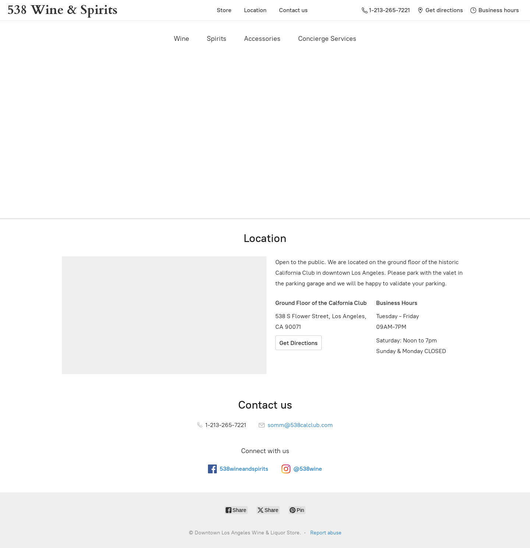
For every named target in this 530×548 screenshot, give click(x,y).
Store (224, 10)
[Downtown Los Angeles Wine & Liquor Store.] (62, 10)
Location (255, 10)
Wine (181, 39)
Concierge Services (327, 39)
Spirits (216, 39)
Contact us (293, 10)
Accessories (262, 39)
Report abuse (326, 533)
